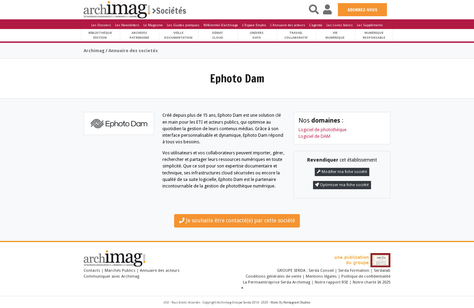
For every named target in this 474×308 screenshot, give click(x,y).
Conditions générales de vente (273, 276)
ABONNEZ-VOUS (362, 10)
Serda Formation (354, 270)
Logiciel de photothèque (322, 129)
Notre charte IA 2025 (371, 282)
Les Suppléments (370, 25)
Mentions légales (321, 276)
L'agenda (315, 25)
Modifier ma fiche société (342, 172)
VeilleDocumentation (178, 35)
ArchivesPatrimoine (139, 35)
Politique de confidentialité (365, 276)
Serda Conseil (322, 270)
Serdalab (382, 270)
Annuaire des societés (133, 50)
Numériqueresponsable (374, 35)
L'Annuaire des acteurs (287, 25)
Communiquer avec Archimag (111, 276)
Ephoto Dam (237, 78)
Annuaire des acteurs (160, 270)
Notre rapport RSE (331, 282)
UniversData (257, 35)
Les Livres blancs (339, 25)
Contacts (92, 270)
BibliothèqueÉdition (100, 35)
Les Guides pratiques (183, 25)
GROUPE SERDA (291, 270)
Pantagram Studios (297, 302)
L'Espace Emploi (254, 25)
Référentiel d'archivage (220, 25)
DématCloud (217, 35)
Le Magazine (153, 25)
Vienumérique (334, 35)
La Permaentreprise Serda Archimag (276, 282)
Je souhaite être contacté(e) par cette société (237, 220)
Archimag (94, 50)
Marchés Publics (120, 270)
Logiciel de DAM (314, 136)
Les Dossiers (101, 25)
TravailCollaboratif (296, 35)
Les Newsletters (127, 25)
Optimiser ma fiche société (342, 185)
